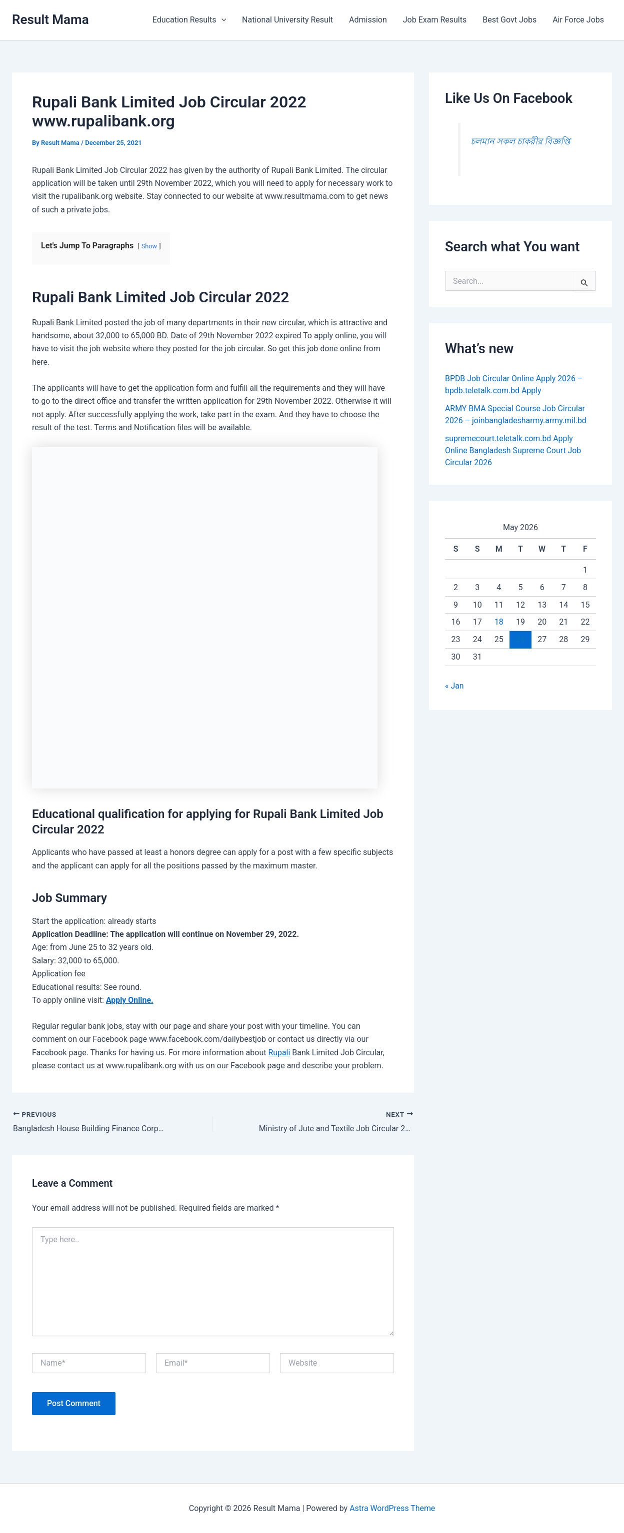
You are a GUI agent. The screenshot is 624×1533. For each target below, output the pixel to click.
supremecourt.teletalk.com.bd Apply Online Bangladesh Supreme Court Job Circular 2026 (513, 450)
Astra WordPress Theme (392, 1508)
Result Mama (50, 19)
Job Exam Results (434, 19)
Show (150, 246)
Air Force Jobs (578, 19)
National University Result (287, 19)
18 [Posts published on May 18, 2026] (499, 622)
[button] (221, 20)
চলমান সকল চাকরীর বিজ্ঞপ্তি (520, 141)
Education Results (189, 20)
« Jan (454, 686)
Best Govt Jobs (509, 19)
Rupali (279, 1052)
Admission (368, 19)
